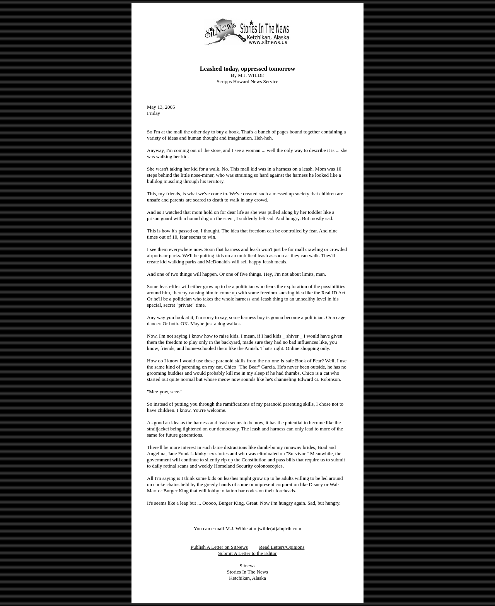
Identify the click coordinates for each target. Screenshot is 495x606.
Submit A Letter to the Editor (247, 553)
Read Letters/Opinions (281, 547)
